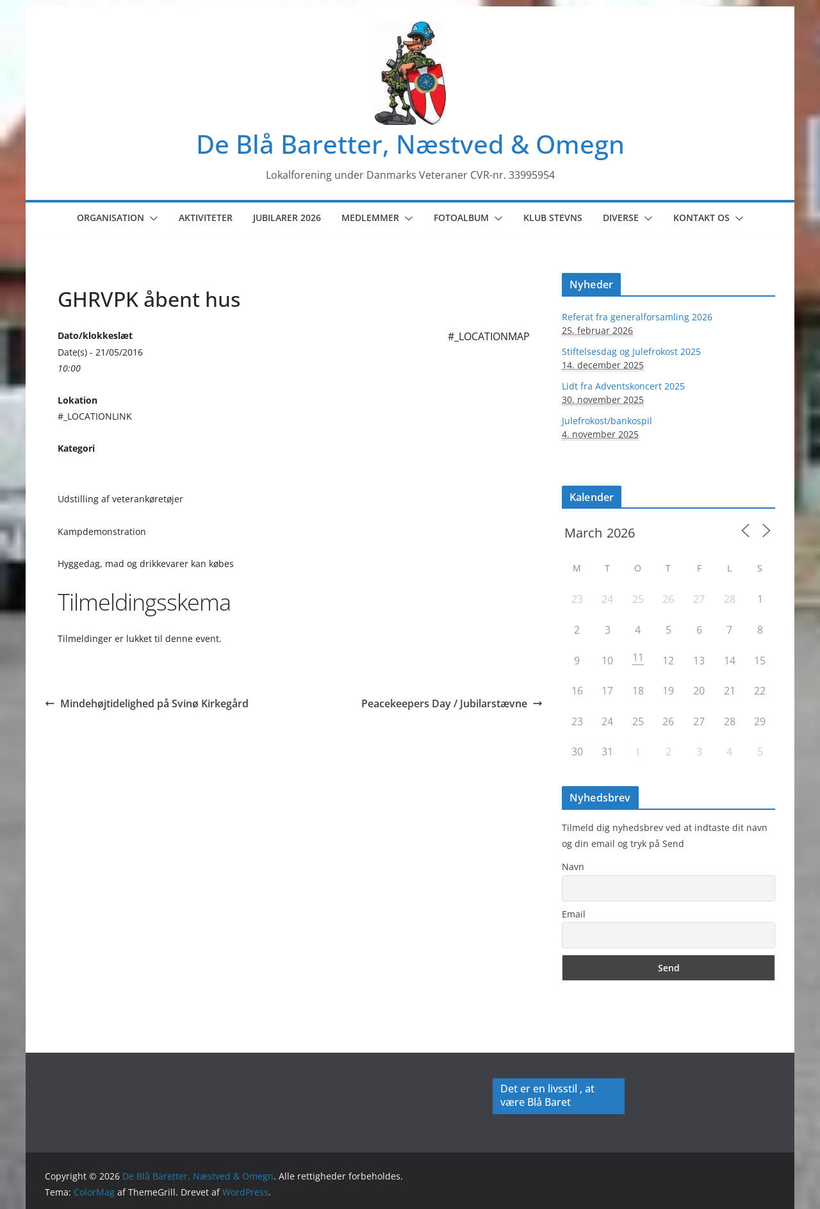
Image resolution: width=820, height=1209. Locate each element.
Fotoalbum (461, 217)
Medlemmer (370, 217)
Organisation (110, 217)
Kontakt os (701, 217)
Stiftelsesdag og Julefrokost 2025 (631, 351)
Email (574, 914)
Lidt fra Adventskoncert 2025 (623, 386)
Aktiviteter (206, 217)
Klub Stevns (552, 217)
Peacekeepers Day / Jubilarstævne (452, 703)
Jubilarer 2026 (287, 217)
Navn (573, 866)
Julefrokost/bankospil (607, 421)
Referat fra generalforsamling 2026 (637, 317)
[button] (151, 218)
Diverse (621, 217)
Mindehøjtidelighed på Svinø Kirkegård (147, 703)
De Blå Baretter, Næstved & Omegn (410, 143)
